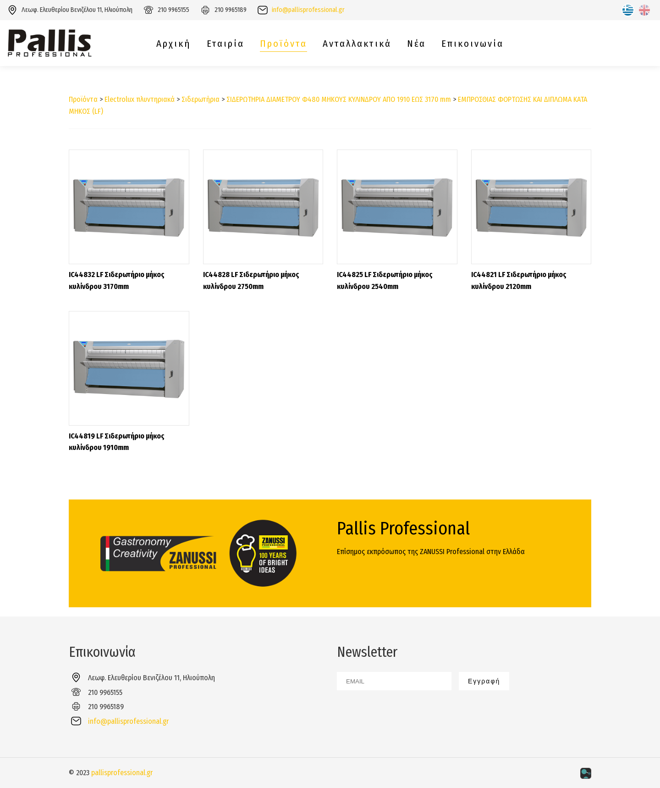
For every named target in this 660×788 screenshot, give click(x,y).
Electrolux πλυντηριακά (139, 99)
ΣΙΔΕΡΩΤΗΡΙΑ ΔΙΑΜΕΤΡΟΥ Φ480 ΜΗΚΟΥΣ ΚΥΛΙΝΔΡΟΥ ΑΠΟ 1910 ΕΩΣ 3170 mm (338, 99)
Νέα (416, 44)
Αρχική (173, 44)
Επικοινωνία (472, 44)
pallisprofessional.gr (122, 772)
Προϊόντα (283, 44)
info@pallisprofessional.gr (308, 10)
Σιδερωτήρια (201, 99)
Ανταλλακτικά (357, 44)
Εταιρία (225, 44)
